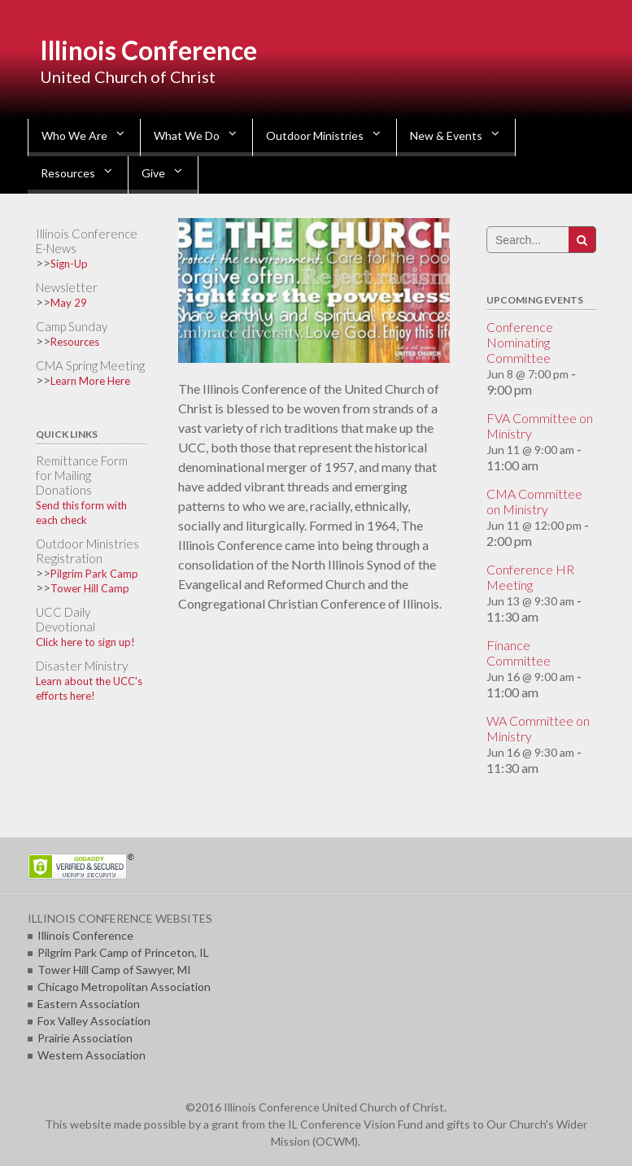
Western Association (91, 1055)
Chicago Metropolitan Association (124, 987)
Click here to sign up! (85, 642)
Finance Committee (518, 652)
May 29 (68, 302)
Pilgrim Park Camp (94, 573)
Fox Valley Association (93, 1021)
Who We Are (74, 135)
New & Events (446, 135)
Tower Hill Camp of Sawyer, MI (114, 969)
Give (153, 173)
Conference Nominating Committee (519, 342)
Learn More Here (90, 380)
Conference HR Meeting (530, 576)
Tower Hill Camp (89, 588)
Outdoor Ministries (315, 135)
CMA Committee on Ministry (534, 501)
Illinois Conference (148, 50)
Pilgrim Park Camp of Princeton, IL (123, 952)
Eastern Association (88, 1004)
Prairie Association (85, 1038)
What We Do (187, 135)
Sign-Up (69, 263)
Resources (68, 173)
